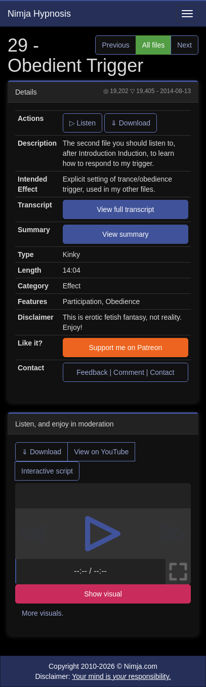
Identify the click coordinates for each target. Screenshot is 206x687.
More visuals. (42, 613)
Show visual (103, 594)
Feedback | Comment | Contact (125, 372)
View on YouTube (101, 452)
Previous (115, 45)
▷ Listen (82, 123)
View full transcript (125, 209)
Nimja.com (140, 666)
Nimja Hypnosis (39, 14)
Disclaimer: (103, 676)
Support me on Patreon (125, 348)
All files (153, 45)
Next (184, 45)
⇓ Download (130, 123)
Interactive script (47, 471)
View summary (125, 234)
